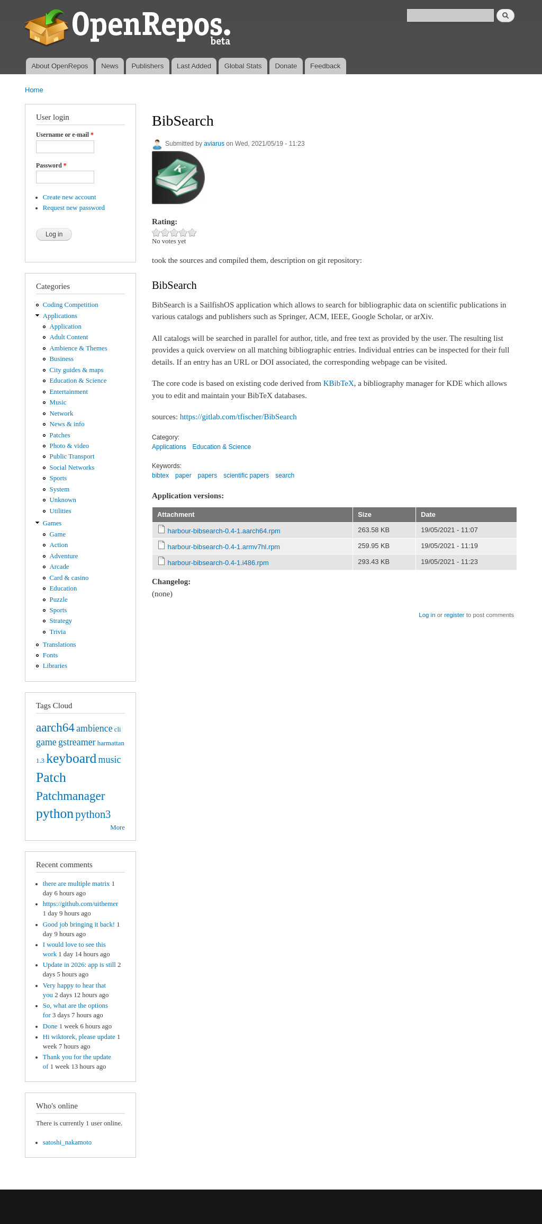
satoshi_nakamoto (67, 1142)
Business (62, 359)
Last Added (194, 66)
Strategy (61, 620)
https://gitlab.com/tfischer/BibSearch (238, 416)
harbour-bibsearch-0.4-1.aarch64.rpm (224, 531)
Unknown (63, 500)
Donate (286, 66)
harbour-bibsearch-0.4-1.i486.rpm (218, 563)
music (109, 759)
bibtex (160, 475)
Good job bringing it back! (79, 924)
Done (50, 1026)
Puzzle (59, 599)
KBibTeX (338, 383)
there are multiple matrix (76, 883)
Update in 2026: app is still (79, 964)
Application (66, 326)
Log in (427, 615)
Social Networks (72, 467)
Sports (58, 478)
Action (59, 545)
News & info (67, 424)
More (117, 827)
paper (183, 475)
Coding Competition (70, 305)
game (46, 742)
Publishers (147, 66)
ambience (94, 728)
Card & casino (69, 578)
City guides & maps (77, 370)
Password (51, 165)
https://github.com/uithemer (80, 904)
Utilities (60, 511)
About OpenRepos (59, 66)
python (55, 813)
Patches (60, 435)
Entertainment (69, 391)
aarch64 (55, 727)
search (284, 475)
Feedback (325, 66)
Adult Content (69, 337)
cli (117, 729)
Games (52, 523)
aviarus (214, 143)
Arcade (59, 566)
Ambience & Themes (78, 348)
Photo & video (69, 446)
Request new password (74, 208)
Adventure (64, 556)
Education (63, 588)
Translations (59, 644)
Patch (51, 777)
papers (208, 475)
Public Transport (72, 456)
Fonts (50, 655)
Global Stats (243, 66)
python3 (93, 814)
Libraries (55, 666)
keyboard (71, 758)
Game (58, 534)
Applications (60, 316)
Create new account (69, 197)
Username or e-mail (65, 134)
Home (34, 90)
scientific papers (246, 475)
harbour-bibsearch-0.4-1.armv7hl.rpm (224, 547)
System (60, 489)
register (454, 615)
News (110, 66)
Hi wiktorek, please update (79, 1037)
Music (58, 402)
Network (62, 413)
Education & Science (78, 380)
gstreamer (77, 742)
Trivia (58, 632)
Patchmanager (70, 796)
